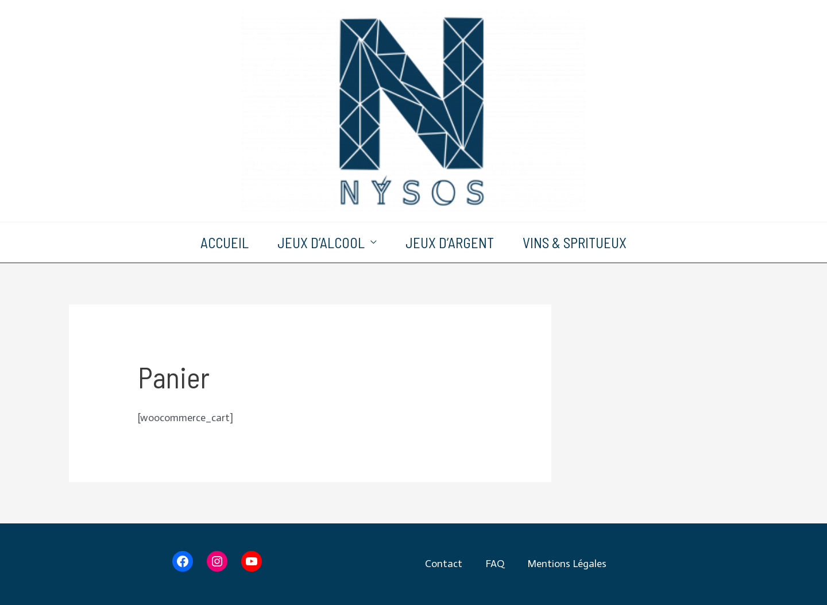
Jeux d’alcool (321, 242)
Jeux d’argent (449, 242)
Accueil (224, 242)
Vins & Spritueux (575, 242)
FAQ (494, 563)
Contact (443, 563)
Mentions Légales (566, 563)
